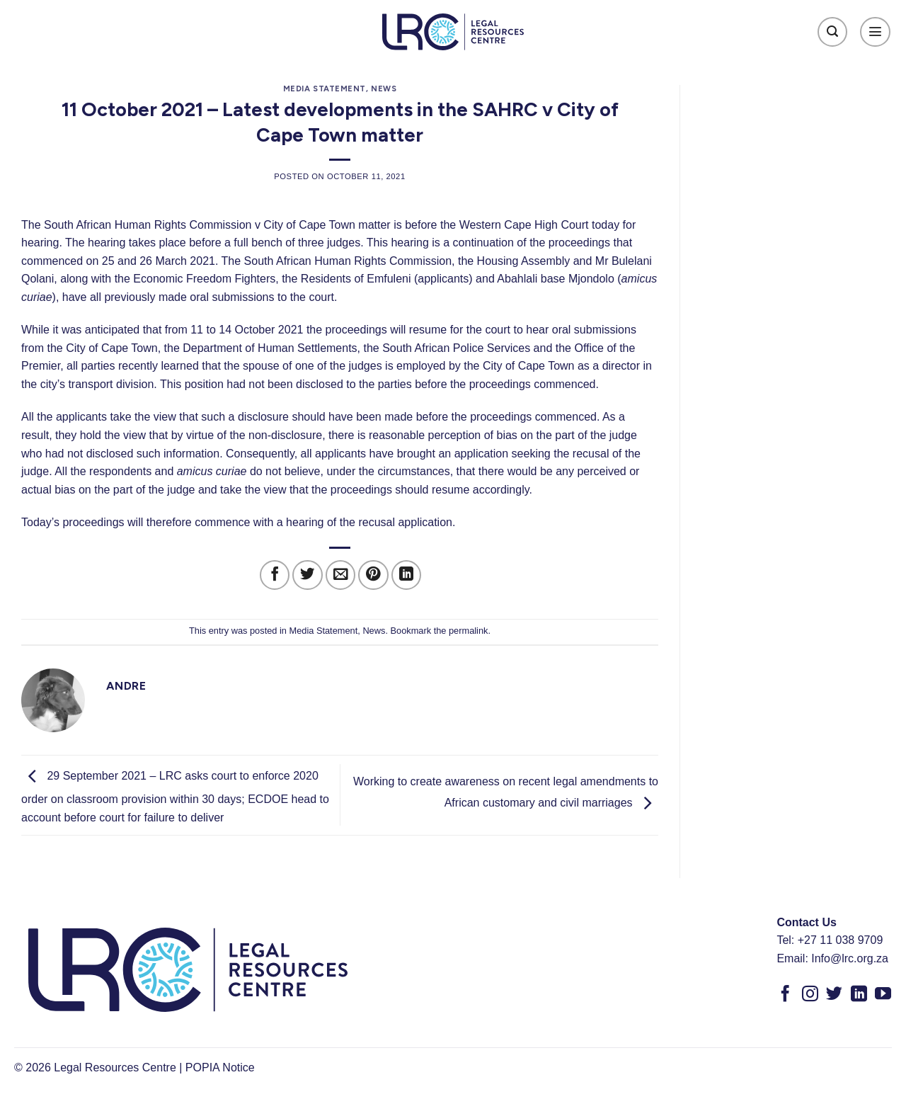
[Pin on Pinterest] (373, 575)
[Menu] (875, 32)
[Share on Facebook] (275, 575)
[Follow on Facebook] (785, 995)
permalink (468, 630)
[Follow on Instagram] (810, 995)
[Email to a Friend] (341, 575)
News (383, 88)
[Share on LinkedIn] (406, 575)
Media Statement (324, 88)
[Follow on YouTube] (883, 995)
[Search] (833, 32)
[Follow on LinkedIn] (859, 995)
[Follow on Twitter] (834, 995)
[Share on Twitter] (307, 575)
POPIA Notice (220, 1067)
